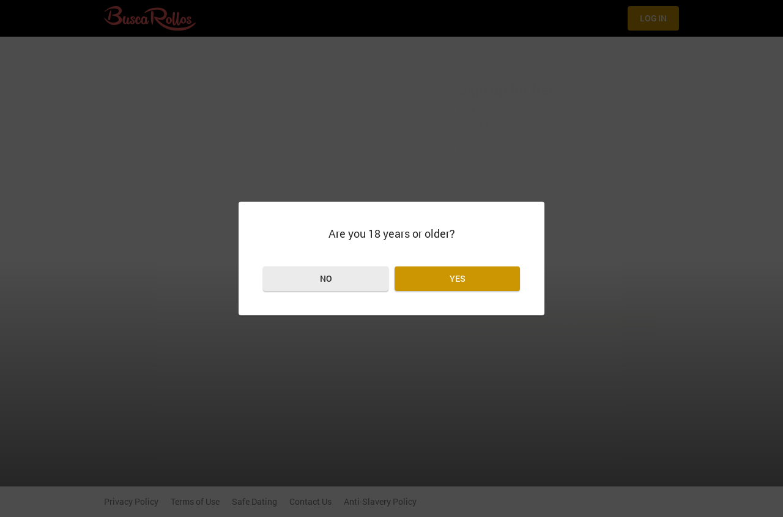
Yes (458, 278)
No (326, 278)
